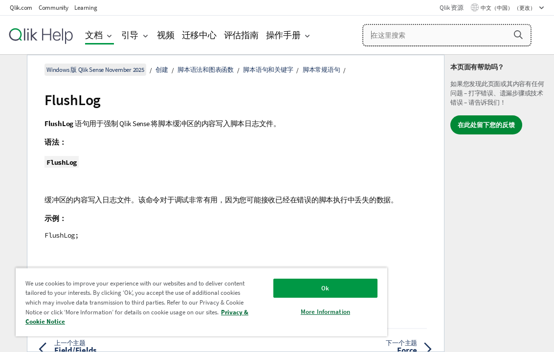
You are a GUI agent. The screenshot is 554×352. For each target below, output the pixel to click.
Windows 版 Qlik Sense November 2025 (95, 70)
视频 (166, 35)
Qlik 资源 (451, 7)
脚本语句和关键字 (268, 70)
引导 (130, 35)
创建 (161, 70)
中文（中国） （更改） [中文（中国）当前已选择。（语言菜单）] (508, 7)
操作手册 (283, 35)
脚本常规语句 (321, 70)
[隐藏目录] (12, 70)
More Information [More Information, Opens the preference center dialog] (283, 312)
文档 (94, 35)
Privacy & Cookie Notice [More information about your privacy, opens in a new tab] (166, 321)
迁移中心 (199, 35)
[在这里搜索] (447, 35)
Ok (283, 288)
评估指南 (241, 35)
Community (53, 7)
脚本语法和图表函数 (205, 70)
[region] (176, 301)
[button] (518, 35)
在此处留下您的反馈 (486, 125)
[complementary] (499, 203)
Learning (85, 7)
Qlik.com (21, 7)
